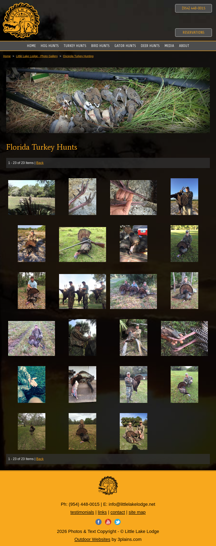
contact (118, 512)
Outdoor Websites (92, 539)
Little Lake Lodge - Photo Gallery (37, 56)
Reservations (193, 32)
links (102, 512)
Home (7, 56)
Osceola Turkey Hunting (78, 56)
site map (137, 512)
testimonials (82, 512)
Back (40, 163)
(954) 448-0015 (193, 8)
